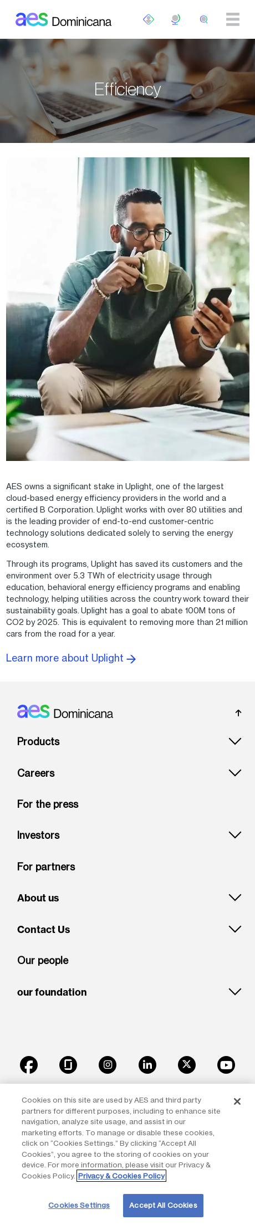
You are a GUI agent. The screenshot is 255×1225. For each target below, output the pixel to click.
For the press (47, 804)
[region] (127, 1154)
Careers (35, 773)
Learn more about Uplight (71, 658)
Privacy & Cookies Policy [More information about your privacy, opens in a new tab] (121, 1175)
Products (38, 741)
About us (38, 898)
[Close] (237, 1101)
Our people (42, 960)
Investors (38, 835)
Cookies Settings (79, 1205)
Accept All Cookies (163, 1205)
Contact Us (43, 930)
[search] (204, 19)
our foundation (52, 992)
